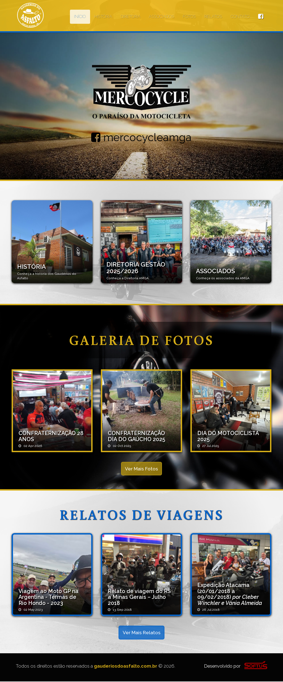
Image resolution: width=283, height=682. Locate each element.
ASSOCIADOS (161, 16)
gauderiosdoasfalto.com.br (125, 666)
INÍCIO (80, 16)
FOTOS (189, 16)
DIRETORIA (130, 16)
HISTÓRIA (103, 16)
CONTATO (240, 16)
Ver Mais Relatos (141, 633)
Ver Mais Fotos (141, 469)
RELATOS (213, 16)
